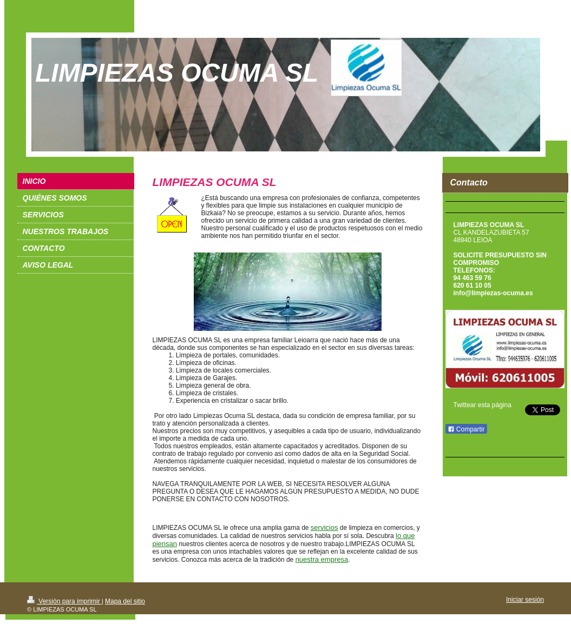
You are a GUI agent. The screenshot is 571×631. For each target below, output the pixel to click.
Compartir (466, 429)
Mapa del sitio (125, 601)
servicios (324, 527)
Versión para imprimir (64, 601)
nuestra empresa (322, 559)
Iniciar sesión (525, 599)
